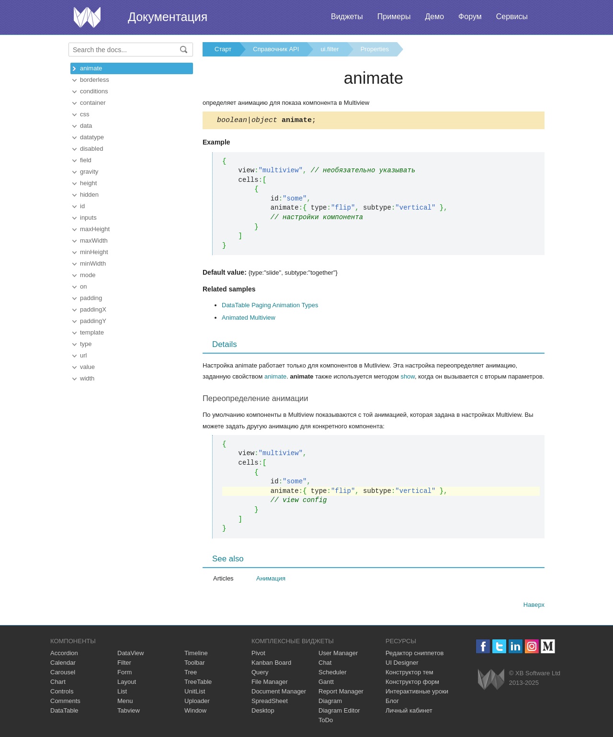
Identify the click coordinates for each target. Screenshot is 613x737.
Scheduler (332, 673)
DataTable (64, 711)
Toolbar (194, 664)
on (83, 286)
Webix (491, 681)
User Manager (338, 654)
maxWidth (94, 240)
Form (124, 673)
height (88, 183)
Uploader (197, 702)
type (86, 343)
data (86, 125)
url (83, 355)
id (82, 206)
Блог (392, 702)
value (87, 366)
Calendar (63, 664)
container (92, 102)
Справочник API (276, 49)
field (85, 160)
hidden (89, 194)
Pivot (258, 654)
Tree (190, 673)
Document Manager (278, 692)
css (85, 114)
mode (88, 275)
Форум (470, 16)
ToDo (325, 721)
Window (195, 711)
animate (91, 68)
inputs (88, 217)
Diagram (330, 702)
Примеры (394, 16)
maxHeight (95, 229)
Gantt (326, 683)
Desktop (262, 711)
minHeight (94, 252)
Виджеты (347, 16)
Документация (167, 16)
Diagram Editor (339, 711)
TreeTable (198, 683)
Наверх (534, 606)
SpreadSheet (269, 702)
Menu (125, 702)
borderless (94, 79)
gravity (89, 171)
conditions (94, 91)
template (92, 332)
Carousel (62, 673)
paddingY (93, 320)
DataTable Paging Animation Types (270, 306)
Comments (65, 702)
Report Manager (340, 692)
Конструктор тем (409, 673)
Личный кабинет (409, 711)
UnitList (194, 692)
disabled (91, 148)
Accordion (64, 654)
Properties (375, 49)
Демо (434, 16)
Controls (61, 692)
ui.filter (329, 49)
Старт (223, 49)
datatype (92, 137)
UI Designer (402, 664)
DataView (130, 654)
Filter (124, 664)
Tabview (128, 711)
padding (91, 298)
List (122, 692)
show (407, 377)
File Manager (269, 683)
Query (259, 673)
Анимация (270, 579)
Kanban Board (271, 664)
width (87, 378)
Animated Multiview (248, 319)
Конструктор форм (412, 683)
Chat (324, 664)
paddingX (93, 309)
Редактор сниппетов (414, 654)
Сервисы (512, 16)
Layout (126, 683)
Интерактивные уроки (417, 692)
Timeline (196, 654)
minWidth (93, 263)
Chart (58, 683)
